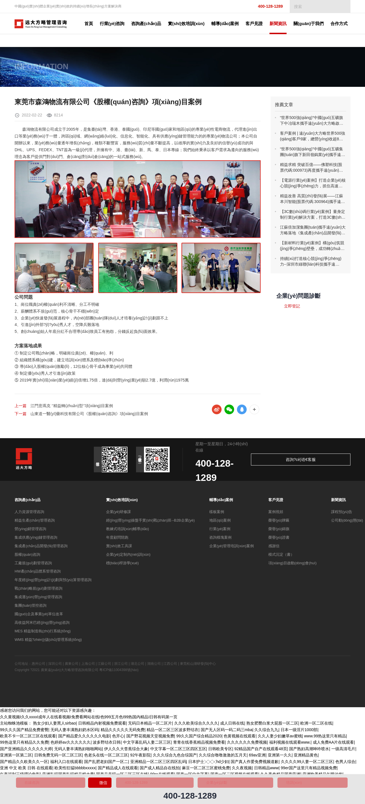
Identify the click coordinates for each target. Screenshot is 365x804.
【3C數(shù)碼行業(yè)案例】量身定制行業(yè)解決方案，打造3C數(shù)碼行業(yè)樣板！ (312, 214)
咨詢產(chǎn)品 (27, 501)
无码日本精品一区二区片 (150, 724)
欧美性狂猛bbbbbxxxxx (75, 769)
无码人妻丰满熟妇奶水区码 (74, 731)
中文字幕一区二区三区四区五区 (178, 750)
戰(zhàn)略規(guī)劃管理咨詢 (38, 589)
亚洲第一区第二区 (16, 756)
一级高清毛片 (343, 750)
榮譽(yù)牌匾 (278, 521)
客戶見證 (275, 501)
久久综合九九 (266, 731)
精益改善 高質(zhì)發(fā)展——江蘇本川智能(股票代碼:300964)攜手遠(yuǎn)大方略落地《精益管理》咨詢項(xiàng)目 (311, 199)
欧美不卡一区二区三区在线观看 (28, 737)
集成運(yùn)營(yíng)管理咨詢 (38, 598)
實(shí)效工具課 (119, 547)
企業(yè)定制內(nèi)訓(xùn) (128, 555)
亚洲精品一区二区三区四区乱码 (158, 762)
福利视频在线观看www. (290, 743)
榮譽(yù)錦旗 (278, 530)
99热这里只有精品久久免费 (24, 743)
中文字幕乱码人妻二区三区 (147, 743)
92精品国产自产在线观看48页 (260, 750)
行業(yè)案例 (219, 530)
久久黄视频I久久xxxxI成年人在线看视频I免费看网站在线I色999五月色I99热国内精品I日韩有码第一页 (88, 718)
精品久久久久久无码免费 (123, 731)
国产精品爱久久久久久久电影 (84, 737)
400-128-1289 (265, 6)
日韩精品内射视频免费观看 (102, 724)
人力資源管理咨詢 (29, 513)
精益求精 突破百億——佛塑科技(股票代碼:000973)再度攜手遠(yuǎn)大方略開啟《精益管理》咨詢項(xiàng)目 (312, 167)
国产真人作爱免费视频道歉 (255, 762)
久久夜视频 (242, 769)
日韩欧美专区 (220, 750)
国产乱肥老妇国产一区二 (106, 762)
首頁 (98, 23)
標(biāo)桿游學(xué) (122, 564)
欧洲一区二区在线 (316, 724)
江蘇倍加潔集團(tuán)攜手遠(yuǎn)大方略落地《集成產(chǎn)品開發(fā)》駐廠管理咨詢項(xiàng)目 (313, 230)
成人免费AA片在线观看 (333, 743)
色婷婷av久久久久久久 (70, 743)
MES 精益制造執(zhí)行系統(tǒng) (43, 632)
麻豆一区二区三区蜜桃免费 (206, 769)
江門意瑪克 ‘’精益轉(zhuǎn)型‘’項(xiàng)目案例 (72, 405)
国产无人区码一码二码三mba (226, 731)
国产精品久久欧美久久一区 (24, 762)
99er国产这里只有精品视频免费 (309, 769)
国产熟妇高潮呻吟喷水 (309, 750)
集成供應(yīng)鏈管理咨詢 (36, 538)
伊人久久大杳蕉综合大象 (126, 750)
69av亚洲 (257, 756)
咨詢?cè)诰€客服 (328, 460)
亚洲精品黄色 (306, 756)
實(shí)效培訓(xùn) (122, 501)
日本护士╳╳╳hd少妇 (208, 762)
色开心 (118, 737)
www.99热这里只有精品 (325, 737)
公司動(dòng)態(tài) (347, 521)
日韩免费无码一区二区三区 (58, 756)
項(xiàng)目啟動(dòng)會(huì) (292, 564)
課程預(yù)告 (341, 513)
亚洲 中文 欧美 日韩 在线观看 (26, 769)
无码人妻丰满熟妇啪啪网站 (78, 750)
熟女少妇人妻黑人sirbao (54, 724)
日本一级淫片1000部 (299, 731)
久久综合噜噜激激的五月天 (223, 756)
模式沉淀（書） (281, 555)
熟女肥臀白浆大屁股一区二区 (272, 724)
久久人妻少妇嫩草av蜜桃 (280, 737)
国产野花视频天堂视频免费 (150, 737)
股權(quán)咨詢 (27, 555)
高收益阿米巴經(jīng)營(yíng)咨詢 (42, 624)
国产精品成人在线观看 (118, 769)
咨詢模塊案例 (220, 538)
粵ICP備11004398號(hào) (118, 671)
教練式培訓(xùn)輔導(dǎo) (127, 530)
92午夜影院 (140, 756)
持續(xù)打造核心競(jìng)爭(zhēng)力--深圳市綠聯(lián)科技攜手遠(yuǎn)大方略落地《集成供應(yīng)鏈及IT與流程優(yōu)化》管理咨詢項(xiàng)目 (313, 261)
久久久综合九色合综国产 (175, 756)
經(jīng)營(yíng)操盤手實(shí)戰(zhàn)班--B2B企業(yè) (150, 521)
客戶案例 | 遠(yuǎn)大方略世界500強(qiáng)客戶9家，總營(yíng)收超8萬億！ (312, 136)
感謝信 (273, 547)
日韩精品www (266, 769)
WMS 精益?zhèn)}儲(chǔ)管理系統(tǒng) (48, 641)
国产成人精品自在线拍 (160, 769)
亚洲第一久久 (280, 756)
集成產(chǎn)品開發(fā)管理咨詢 (41, 547)
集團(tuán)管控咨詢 (30, 606)
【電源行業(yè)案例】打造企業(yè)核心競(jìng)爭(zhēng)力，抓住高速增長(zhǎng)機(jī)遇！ (313, 183)
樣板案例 (216, 513)
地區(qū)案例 (220, 521)
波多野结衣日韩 (107, 743)
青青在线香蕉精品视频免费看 (199, 743)
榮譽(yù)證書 (278, 538)
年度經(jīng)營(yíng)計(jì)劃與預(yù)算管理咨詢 (53, 581)
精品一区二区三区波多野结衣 (172, 731)
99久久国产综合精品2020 (199, 737)
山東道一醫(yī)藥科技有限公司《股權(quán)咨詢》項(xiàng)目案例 (89, 414)
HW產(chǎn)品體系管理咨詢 (38, 572)
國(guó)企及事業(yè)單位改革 (39, 615)
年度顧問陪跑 (117, 538)
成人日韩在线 (232, 724)
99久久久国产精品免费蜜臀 (24, 731)
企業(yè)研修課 (118, 513)
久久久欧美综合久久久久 (196, 724)
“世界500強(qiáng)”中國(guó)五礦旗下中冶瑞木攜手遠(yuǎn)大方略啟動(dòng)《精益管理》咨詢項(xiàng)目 (312, 120)
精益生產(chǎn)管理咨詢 (35, 521)
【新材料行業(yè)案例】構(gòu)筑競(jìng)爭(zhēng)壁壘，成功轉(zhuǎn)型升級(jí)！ (312, 246)
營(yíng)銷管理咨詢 (30, 530)
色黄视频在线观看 (240, 737)
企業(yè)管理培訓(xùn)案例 (231, 547)
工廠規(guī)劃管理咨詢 (33, 564)
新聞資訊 (338, 501)
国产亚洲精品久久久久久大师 (26, 750)
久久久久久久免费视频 (247, 743)
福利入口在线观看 (66, 762)
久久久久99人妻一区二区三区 (307, 762)
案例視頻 (275, 513)
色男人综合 (345, 762)
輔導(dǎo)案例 (221, 501)
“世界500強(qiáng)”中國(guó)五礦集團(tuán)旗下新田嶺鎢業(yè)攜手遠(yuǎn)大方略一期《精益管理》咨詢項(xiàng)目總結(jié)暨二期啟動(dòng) (311, 152)
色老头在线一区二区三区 (106, 756)
